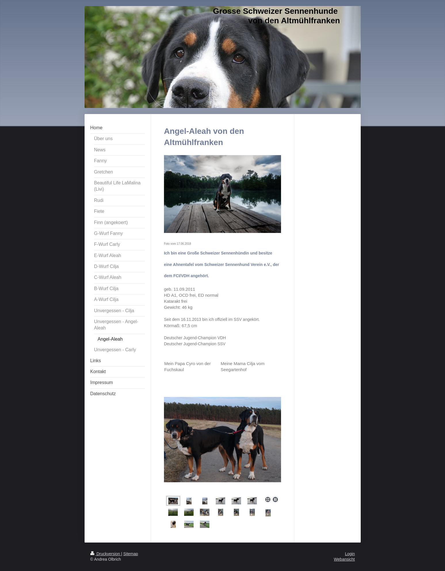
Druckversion (105, 553)
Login (350, 553)
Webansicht (344, 559)
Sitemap (130, 553)
